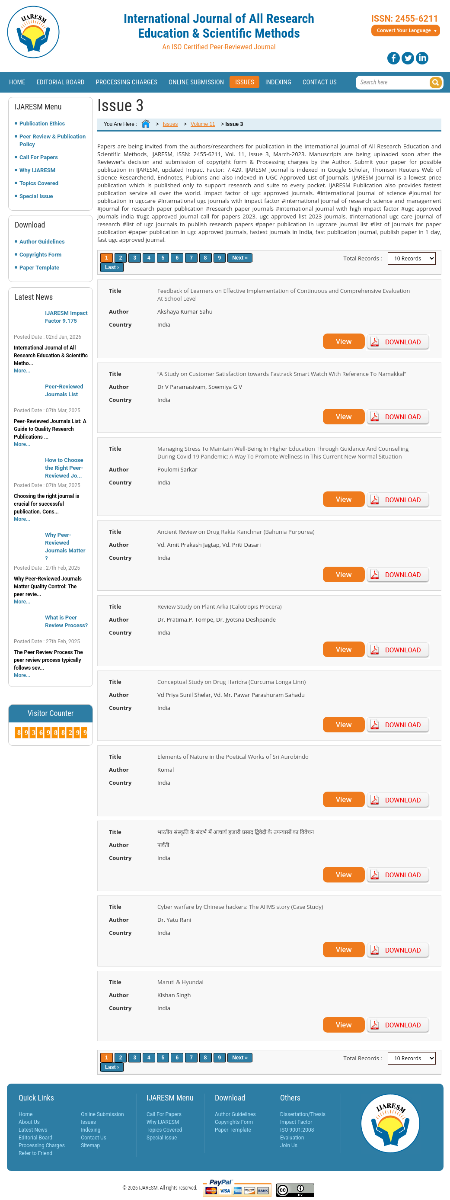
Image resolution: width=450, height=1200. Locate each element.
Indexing (278, 82)
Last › (112, 267)
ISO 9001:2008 (297, 1130)
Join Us (288, 1145)
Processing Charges (126, 82)
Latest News (33, 1130)
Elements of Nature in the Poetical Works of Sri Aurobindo (233, 756)
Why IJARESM (37, 170)
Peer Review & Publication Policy (52, 140)
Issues (244, 82)
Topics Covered (38, 183)
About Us (29, 1122)
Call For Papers (38, 157)
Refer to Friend (35, 1153)
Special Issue (36, 196)
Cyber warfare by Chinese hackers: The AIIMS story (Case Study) (240, 907)
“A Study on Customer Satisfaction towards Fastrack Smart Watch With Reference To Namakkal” (281, 374)
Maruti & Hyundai (180, 982)
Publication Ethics (42, 123)
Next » (240, 258)
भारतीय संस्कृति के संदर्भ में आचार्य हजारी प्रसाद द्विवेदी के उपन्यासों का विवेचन (235, 832)
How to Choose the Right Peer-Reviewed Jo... (64, 468)
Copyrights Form (40, 254)
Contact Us (320, 82)
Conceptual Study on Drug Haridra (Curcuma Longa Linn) (231, 682)
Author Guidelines (42, 241)
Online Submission (196, 82)
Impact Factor (296, 1122)
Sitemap (90, 1145)
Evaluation (292, 1138)
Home (17, 82)
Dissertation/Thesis (303, 1114)
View (344, 341)
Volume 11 (203, 124)
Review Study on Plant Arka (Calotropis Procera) (219, 606)
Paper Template (39, 267)
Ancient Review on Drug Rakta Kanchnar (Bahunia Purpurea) (236, 532)
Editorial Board (61, 82)
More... (22, 371)
